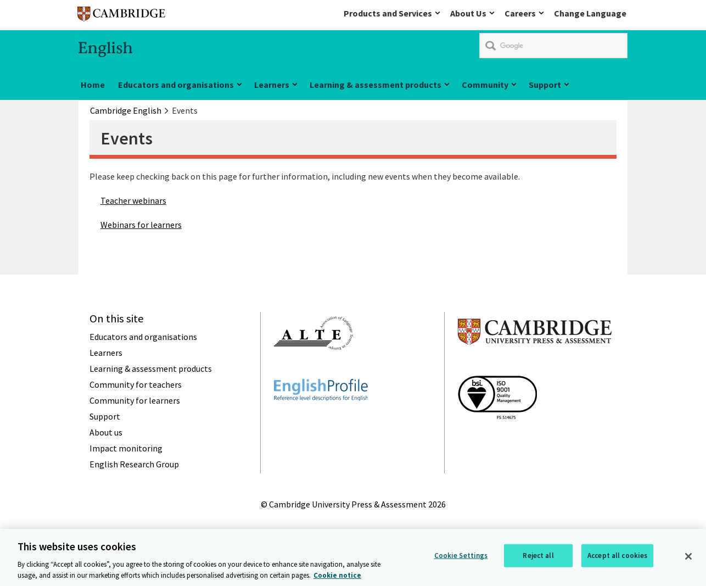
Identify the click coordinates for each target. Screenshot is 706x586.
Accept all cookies (617, 556)
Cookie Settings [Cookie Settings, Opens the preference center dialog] (461, 556)
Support (545, 84)
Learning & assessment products (375, 84)
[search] (553, 46)
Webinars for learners (141, 224)
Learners (271, 84)
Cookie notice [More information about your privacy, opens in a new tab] (337, 576)
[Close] (688, 557)
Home (93, 84)
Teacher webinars (133, 200)
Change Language (590, 13)
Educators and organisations (176, 84)
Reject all (538, 556)
